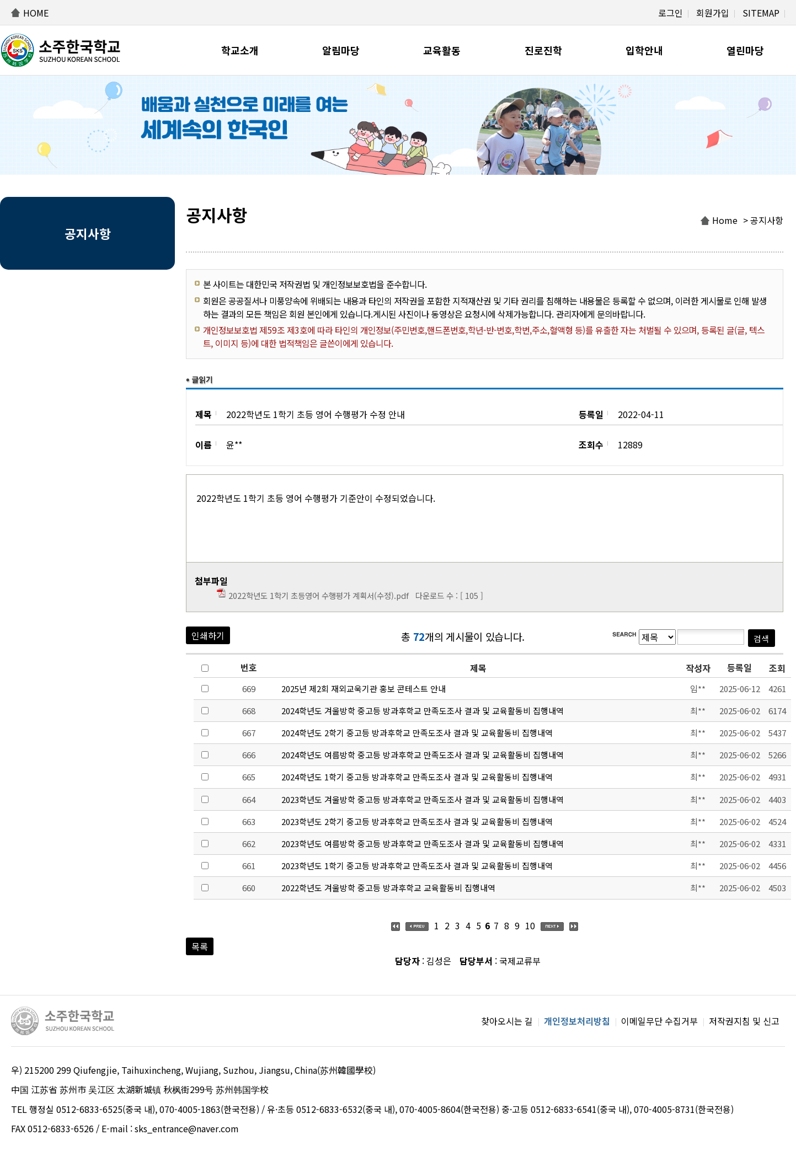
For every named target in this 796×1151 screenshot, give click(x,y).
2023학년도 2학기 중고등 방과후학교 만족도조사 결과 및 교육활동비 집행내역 (417, 821)
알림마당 (341, 50)
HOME (36, 12)
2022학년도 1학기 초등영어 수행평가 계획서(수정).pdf (318, 595)
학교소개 (240, 50)
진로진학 (543, 50)
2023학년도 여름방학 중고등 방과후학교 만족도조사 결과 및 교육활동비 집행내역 (422, 843)
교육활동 (442, 50)
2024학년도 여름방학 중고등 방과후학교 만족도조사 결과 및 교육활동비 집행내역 (422, 755)
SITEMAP (760, 12)
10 (530, 925)
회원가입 (712, 12)
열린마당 (745, 50)
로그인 (670, 12)
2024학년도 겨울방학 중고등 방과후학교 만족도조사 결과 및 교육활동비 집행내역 (422, 710)
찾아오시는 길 (507, 1020)
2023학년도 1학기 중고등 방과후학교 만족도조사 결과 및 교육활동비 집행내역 (417, 865)
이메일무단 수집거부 (659, 1020)
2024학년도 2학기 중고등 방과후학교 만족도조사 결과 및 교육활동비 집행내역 (417, 732)
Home (725, 220)
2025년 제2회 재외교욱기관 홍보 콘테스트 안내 (363, 688)
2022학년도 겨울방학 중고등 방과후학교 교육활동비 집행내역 (388, 887)
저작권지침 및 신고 (744, 1020)
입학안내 (644, 50)
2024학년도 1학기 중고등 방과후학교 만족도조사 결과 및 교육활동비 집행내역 (417, 777)
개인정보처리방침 (577, 1020)
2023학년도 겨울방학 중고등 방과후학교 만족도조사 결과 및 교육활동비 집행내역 (422, 799)
